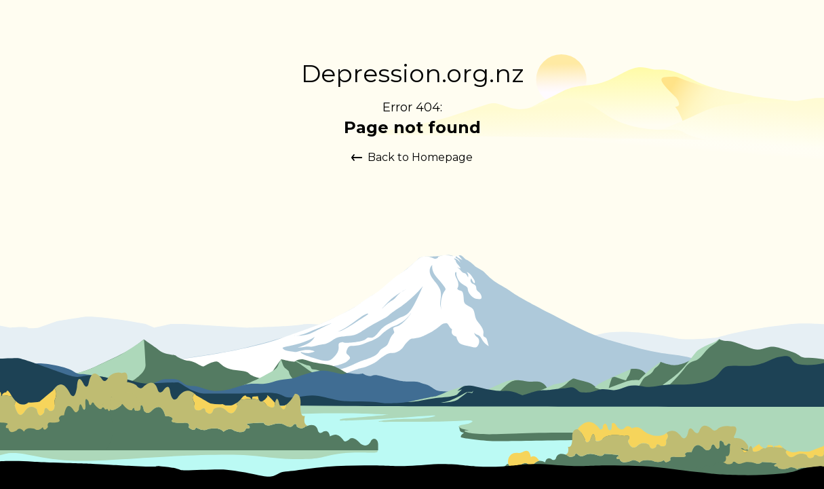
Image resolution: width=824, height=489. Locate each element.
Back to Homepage (412, 157)
